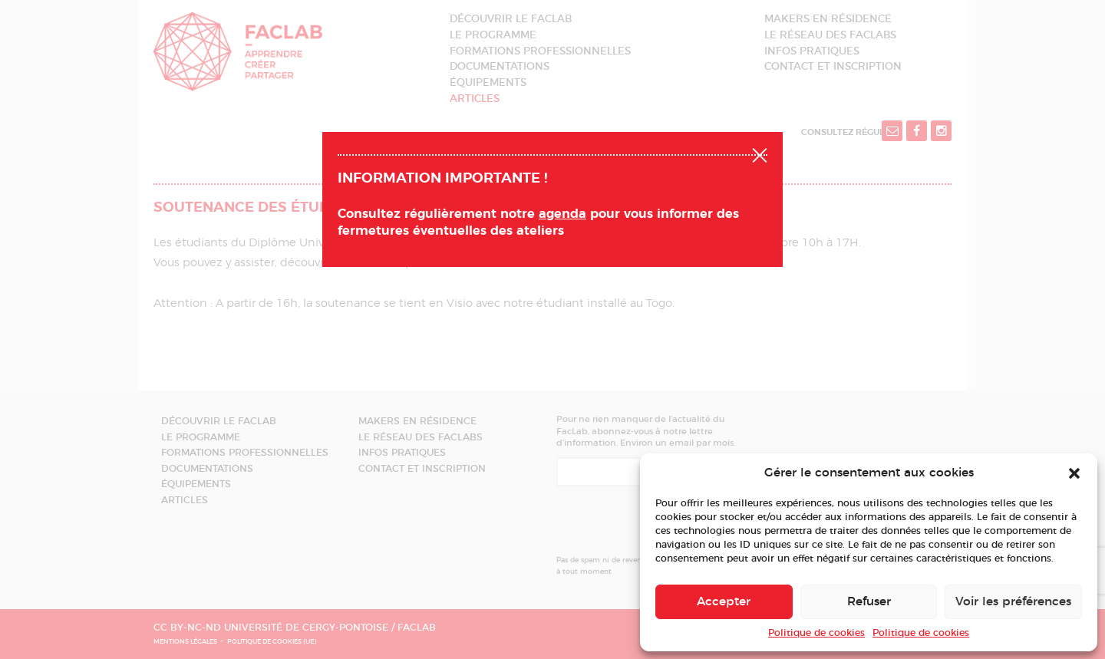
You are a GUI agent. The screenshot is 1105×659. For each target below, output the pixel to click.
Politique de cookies (816, 633)
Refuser (869, 602)
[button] (1074, 473)
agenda (562, 214)
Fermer (759, 153)
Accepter (723, 602)
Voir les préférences (1013, 602)
